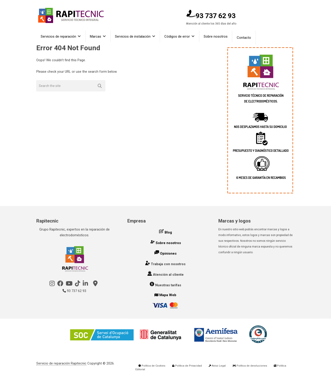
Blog (168, 232)
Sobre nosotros (217, 38)
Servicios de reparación (58, 38)
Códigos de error (178, 38)
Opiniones (168, 253)
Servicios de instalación (133, 38)
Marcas (96, 38)
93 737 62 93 (211, 16)
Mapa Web (167, 295)
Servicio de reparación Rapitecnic (61, 363)
